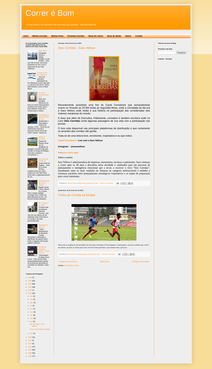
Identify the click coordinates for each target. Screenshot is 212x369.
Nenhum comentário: (107, 183)
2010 (30, 350)
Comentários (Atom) (71, 265)
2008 (30, 356)
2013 (30, 340)
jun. (31, 309)
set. (31, 299)
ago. (32, 302)
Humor (128, 36)
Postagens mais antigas (140, 262)
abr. (31, 315)
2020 (30, 337)
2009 (30, 353)
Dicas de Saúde (114, 36)
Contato (139, 36)
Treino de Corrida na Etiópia (76, 195)
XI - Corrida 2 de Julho (43, 204)
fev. (31, 321)
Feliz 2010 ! (43, 51)
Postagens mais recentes (68, 262)
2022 (30, 290)
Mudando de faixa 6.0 (43, 226)
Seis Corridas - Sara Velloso (76, 48)
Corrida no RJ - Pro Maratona (42, 74)
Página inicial (104, 262)
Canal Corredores (67, 140)
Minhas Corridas (39, 36)
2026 (30, 277)
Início (25, 36)
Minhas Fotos (57, 36)
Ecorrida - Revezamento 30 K (44, 95)
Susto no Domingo (42, 138)
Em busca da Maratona (43, 160)
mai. (32, 312)
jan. (31, 333)
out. (31, 296)
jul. (31, 306)
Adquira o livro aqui (68, 152)
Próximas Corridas (76, 36)
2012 (30, 344)
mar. (32, 318)
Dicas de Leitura (95, 36)
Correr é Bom (50, 13)
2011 (30, 347)
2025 (30, 281)
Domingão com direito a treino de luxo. (44, 117)
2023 (30, 287)
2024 (30, 284)
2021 (30, 293)
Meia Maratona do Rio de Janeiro (44, 183)
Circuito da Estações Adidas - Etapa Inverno (44, 250)
